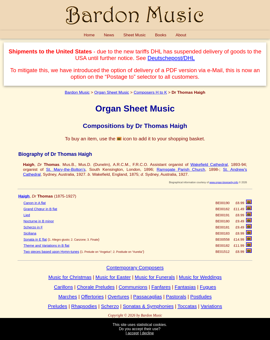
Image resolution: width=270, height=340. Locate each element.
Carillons (63, 287)
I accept (132, 333)
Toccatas (187, 306)
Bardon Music (77, 92)
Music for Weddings (200, 277)
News (109, 35)
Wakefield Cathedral (209, 164)
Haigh (24, 196)
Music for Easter (113, 277)
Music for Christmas (70, 277)
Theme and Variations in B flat (46, 245)
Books (160, 35)
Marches (67, 296)
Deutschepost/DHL (171, 58)
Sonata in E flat (35, 239)
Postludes (201, 296)
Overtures (118, 296)
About (181, 35)
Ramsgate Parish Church (181, 169)
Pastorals (176, 296)
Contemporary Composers (135, 267)
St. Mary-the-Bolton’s (65, 169)
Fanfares (161, 287)
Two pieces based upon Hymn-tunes (51, 252)
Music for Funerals (155, 277)
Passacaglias (147, 296)
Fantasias (185, 287)
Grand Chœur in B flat (40, 209)
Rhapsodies (84, 306)
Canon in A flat (34, 203)
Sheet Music (134, 35)
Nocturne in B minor (38, 221)
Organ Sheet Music (111, 92)
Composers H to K (150, 92)
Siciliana (29, 233)
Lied (26, 215)
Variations (211, 306)
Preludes (57, 306)
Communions (133, 287)
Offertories (92, 296)
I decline (147, 333)
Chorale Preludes (96, 287)
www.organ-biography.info (223, 182)
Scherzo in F (33, 227)
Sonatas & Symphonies (148, 306)
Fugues (208, 287)
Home (89, 35)
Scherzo (110, 306)
